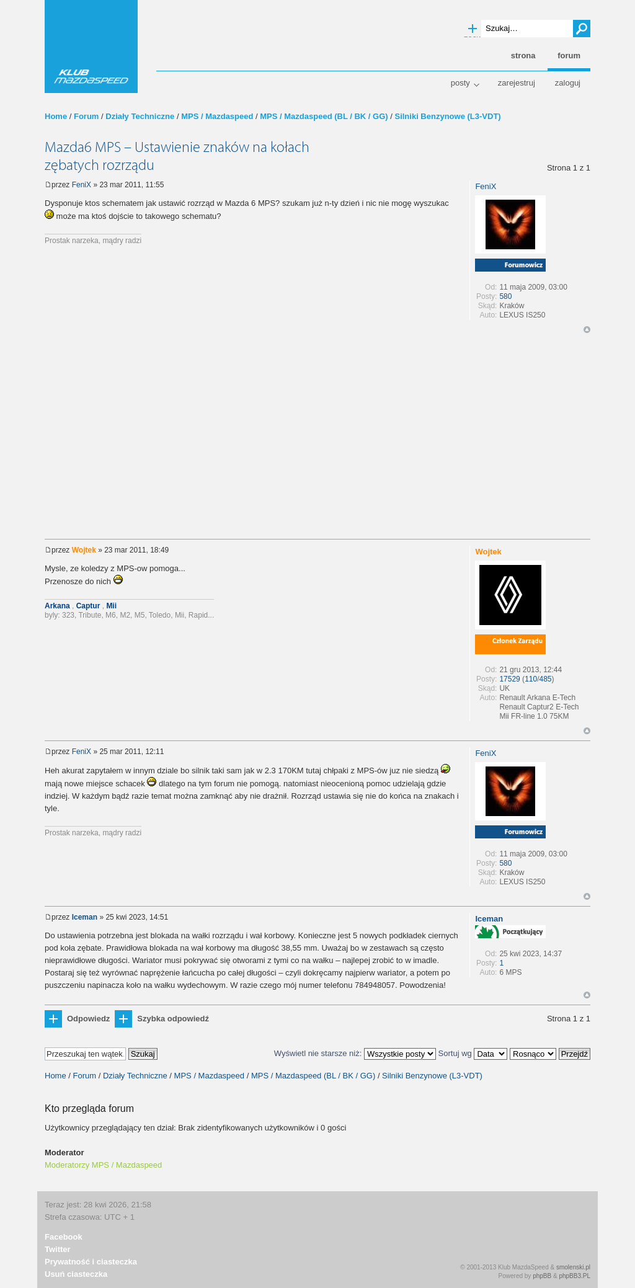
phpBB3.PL (574, 1275)
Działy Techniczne (139, 116)
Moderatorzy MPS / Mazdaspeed (103, 1165)
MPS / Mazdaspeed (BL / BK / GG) (324, 116)
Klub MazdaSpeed (91, 46)
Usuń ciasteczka (76, 1274)
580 (505, 296)
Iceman (84, 917)
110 (531, 679)
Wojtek (84, 550)
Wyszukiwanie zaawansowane (472, 29)
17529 (509, 679)
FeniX (81, 184)
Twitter (58, 1249)
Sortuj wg (473, 1053)
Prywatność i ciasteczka (91, 1261)
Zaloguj (567, 82)
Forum (86, 116)
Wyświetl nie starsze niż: (355, 1053)
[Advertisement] (317, 439)
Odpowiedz (88, 1018)
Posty (460, 82)
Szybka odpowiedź (173, 1018)
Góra (587, 329)
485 (546, 679)
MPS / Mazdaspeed (217, 116)
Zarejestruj (516, 82)
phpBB (542, 1275)
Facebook (63, 1236)
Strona (523, 55)
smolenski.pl (573, 1267)
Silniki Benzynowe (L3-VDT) (447, 116)
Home (56, 116)
